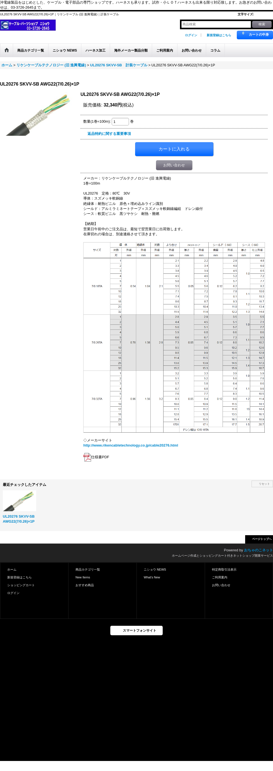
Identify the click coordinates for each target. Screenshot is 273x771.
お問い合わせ (174, 165)
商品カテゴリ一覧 (87, 569)
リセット (264, 483)
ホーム (11, 569)
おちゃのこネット (258, 550)
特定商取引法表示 (224, 569)
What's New (152, 577)
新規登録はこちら (219, 35)
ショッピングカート (21, 585)
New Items (82, 577)
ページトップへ (262, 538)
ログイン (191, 35)
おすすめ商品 (84, 585)
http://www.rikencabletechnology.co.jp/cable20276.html (130, 445)
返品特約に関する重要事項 (109, 134)
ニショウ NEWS (155, 569)
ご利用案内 (219, 577)
